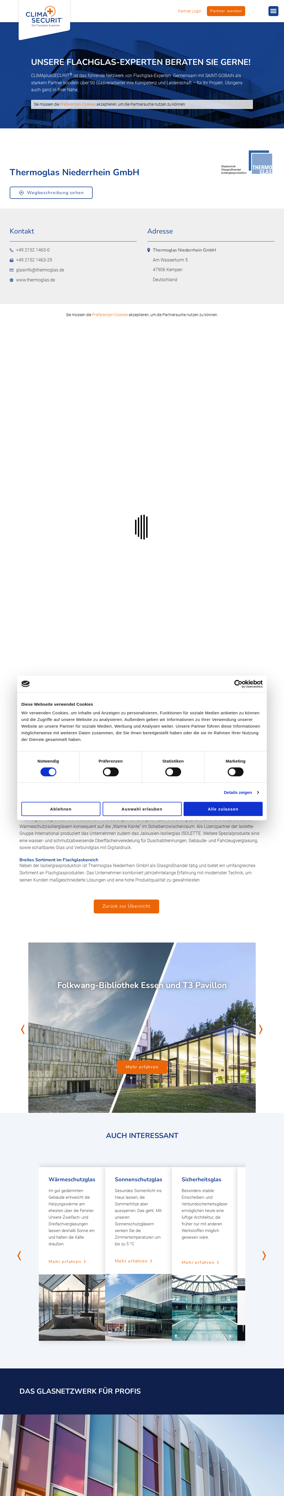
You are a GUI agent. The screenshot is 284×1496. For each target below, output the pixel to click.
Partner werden (226, 11)
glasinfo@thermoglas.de (37, 270)
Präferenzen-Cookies (78, 104)
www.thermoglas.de (32, 280)
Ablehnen (61, 809)
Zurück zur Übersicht (126, 906)
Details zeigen (238, 792)
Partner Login (189, 11)
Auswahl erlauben (142, 809)
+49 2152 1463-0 (30, 250)
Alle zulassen (223, 809)
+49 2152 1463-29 (31, 260)
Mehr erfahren (142, 1067)
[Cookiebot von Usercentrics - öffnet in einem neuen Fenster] (238, 684)
